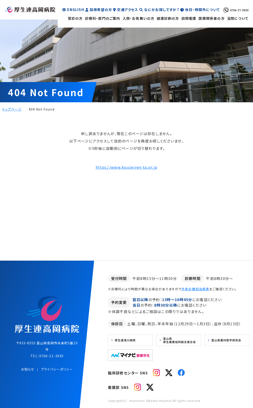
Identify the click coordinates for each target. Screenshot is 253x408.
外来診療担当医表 (195, 289)
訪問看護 (188, 18)
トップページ (12, 109)
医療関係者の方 (211, 18)
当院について (237, 18)
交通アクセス (127, 9)
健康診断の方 (168, 18)
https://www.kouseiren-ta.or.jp (126, 167)
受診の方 (75, 18)
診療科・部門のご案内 (102, 18)
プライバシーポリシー (57, 369)
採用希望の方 (101, 9)
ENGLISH (75, 9)
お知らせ (27, 369)
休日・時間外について (202, 9)
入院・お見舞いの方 (139, 18)
